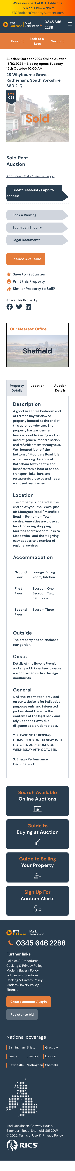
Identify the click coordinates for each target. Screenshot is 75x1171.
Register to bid (22, 1014)
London (50, 1056)
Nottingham (35, 1065)
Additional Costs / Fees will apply (30, 176)
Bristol (31, 1047)
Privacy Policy (53, 1135)
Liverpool (33, 1056)
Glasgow (51, 1047)
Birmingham (17, 1047)
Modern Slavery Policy (22, 970)
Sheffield (51, 1065)
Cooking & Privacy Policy (24, 966)
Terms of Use (28, 1135)
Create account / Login (28, 1002)
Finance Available (25, 259)
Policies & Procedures (22, 961)
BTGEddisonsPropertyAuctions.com (37, 13)
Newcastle (16, 1065)
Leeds (12, 1056)
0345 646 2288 (50, 24)
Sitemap (12, 990)
